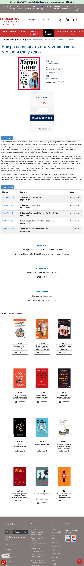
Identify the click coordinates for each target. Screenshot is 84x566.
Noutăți (12, 8)
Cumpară (20, 359)
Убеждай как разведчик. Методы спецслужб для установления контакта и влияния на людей (64, 403)
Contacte (27, 8)
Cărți (24, 39)
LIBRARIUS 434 (8, 228)
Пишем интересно (42, 452)
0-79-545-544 (49, 8)
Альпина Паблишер (54, 63)
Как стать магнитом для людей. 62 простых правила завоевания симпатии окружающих (64, 502)
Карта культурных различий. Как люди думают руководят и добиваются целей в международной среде (64, 453)
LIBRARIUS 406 (8, 205)
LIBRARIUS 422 (8, 221)
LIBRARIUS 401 (8, 197)
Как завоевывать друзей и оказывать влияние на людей (20, 403)
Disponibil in (44, 129)
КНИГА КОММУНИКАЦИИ (19, 453)
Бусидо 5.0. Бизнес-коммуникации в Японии (64, 354)
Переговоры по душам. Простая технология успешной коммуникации (42, 354)
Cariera (36, 8)
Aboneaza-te (20, 539)
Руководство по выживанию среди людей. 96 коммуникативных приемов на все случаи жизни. (42, 403)
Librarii (19, 8)
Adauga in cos (42, 117)
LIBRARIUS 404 (8, 213)
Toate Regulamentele (37, 537)
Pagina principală (11, 39)
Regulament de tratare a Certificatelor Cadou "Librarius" (39, 549)
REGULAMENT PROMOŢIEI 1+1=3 (38, 560)
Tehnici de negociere (42, 501)
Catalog (56, 561)
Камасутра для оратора (19, 354)
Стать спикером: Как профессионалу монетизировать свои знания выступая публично (20, 502)
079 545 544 (10, 551)
